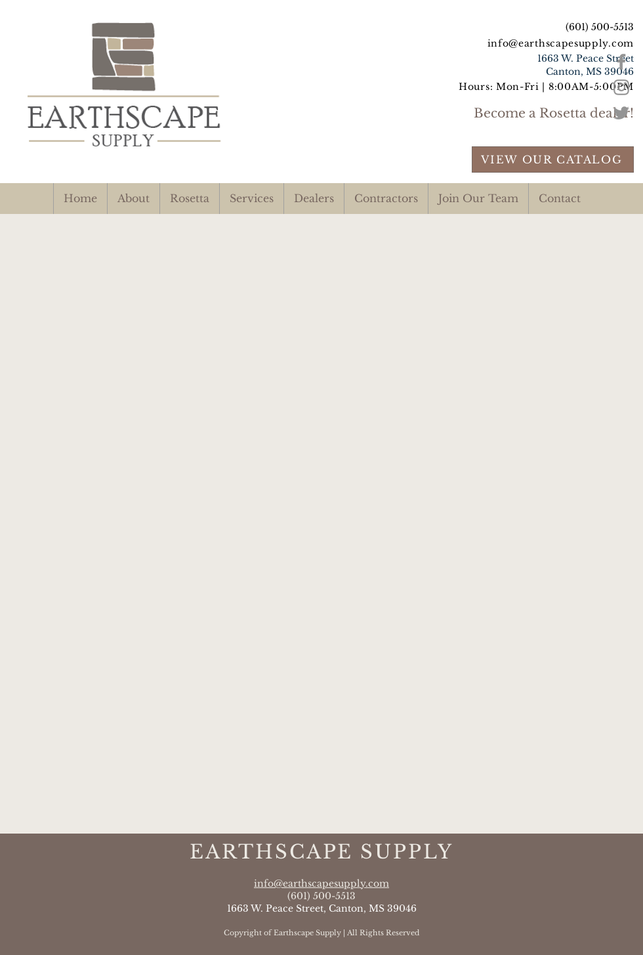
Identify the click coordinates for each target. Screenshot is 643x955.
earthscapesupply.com (576, 43)
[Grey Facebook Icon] (621, 61)
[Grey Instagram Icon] (621, 87)
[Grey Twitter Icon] (621, 112)
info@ (503, 43)
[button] (251, 198)
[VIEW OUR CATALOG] (553, 159)
